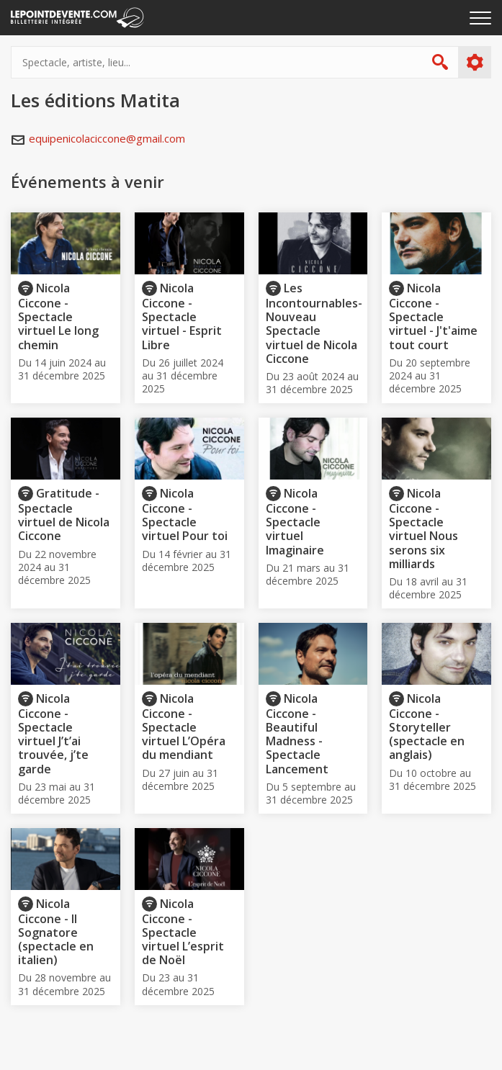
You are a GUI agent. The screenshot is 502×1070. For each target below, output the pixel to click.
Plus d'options (474, 62)
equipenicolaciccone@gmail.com (107, 138)
